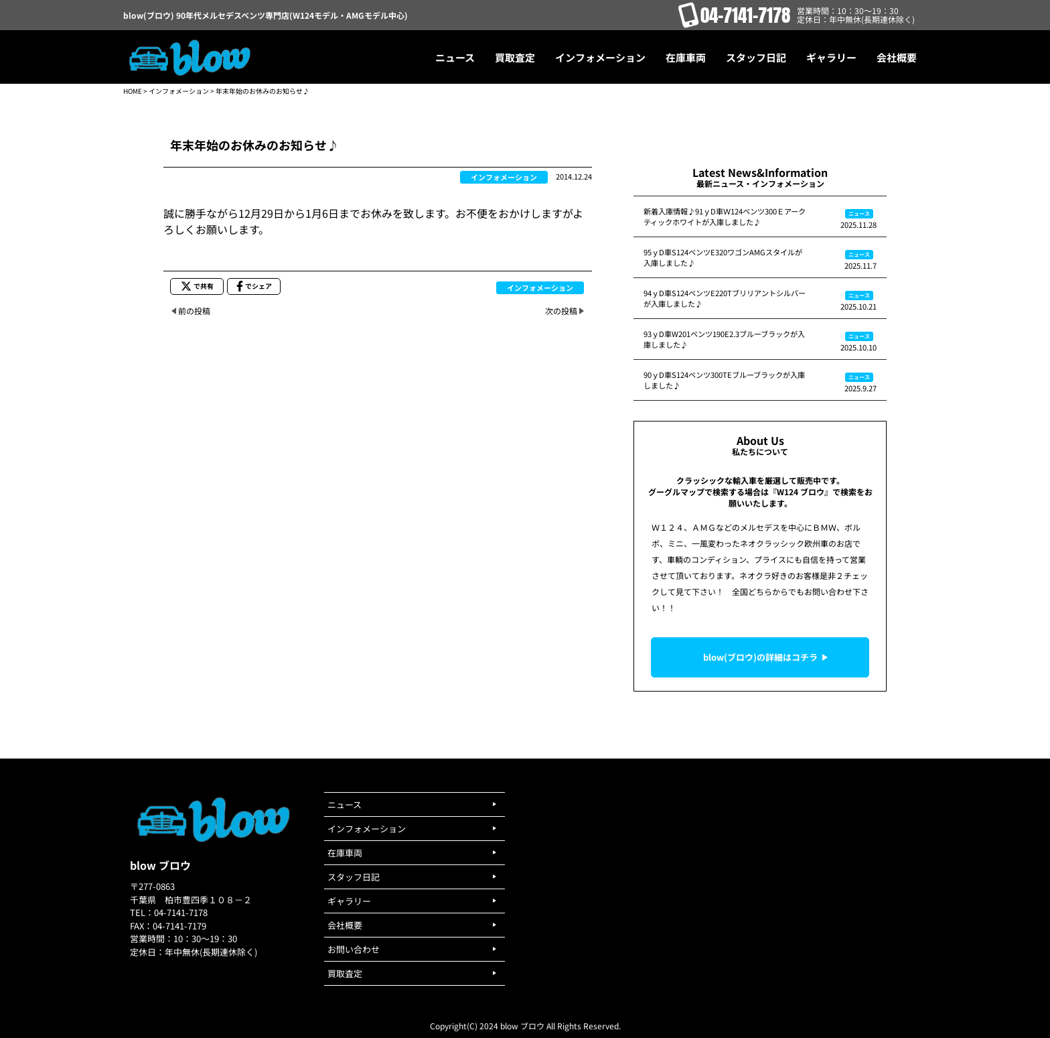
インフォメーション (179, 91)
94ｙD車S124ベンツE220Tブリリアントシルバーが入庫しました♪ (725, 298)
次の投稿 (561, 310)
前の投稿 (194, 310)
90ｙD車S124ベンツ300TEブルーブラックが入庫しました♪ (724, 380)
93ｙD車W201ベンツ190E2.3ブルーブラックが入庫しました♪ (724, 339)
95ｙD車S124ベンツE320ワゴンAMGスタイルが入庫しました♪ (723, 257)
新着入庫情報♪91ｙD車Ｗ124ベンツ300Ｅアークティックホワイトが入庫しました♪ (725, 216)
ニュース (859, 213)
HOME (132, 91)
